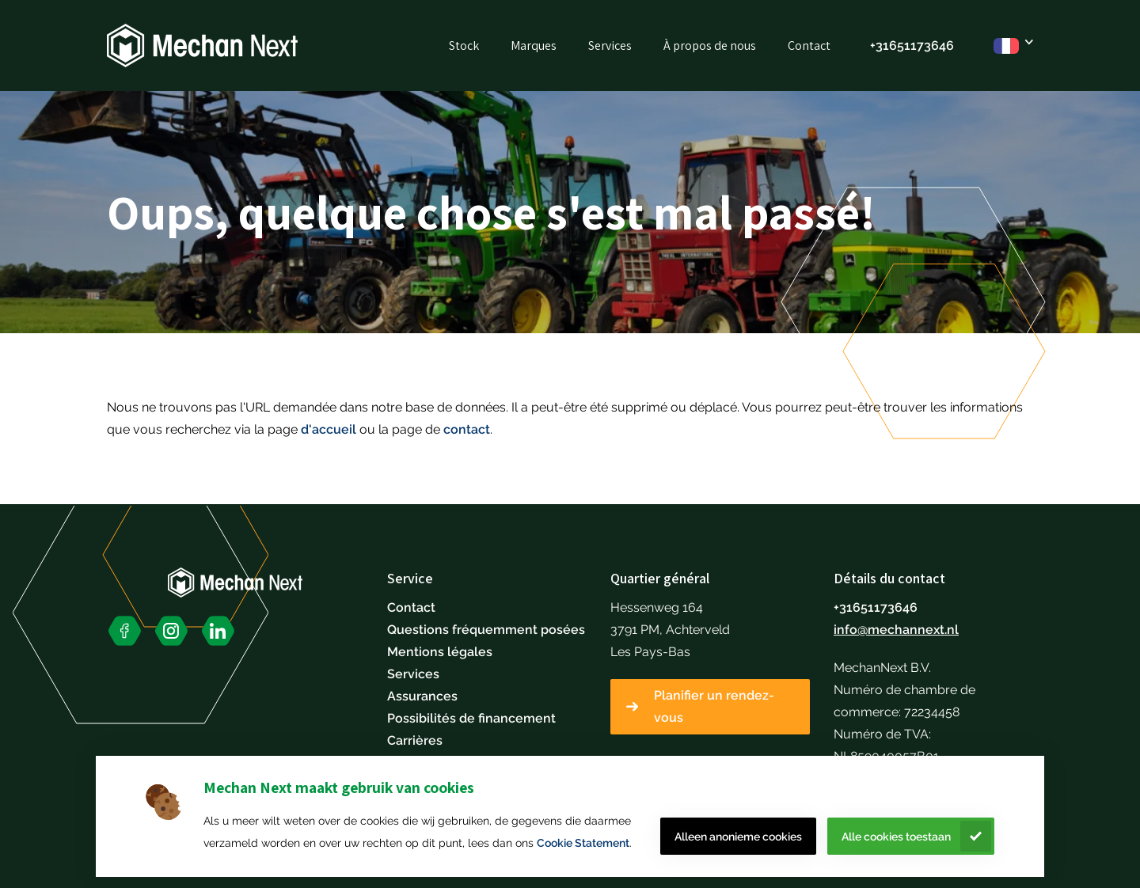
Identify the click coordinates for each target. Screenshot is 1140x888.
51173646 (925, 45)
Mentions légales (439, 651)
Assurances (422, 696)
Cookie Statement (583, 843)
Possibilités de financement (471, 718)
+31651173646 (876, 607)
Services (610, 45)
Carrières (415, 740)
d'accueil (328, 429)
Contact (809, 45)
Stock (464, 45)
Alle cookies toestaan (896, 836)
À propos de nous (709, 45)
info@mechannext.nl (896, 629)
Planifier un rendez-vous (714, 706)
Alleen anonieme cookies (738, 836)
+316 (883, 45)
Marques (534, 45)
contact (466, 429)
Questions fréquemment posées (486, 629)
